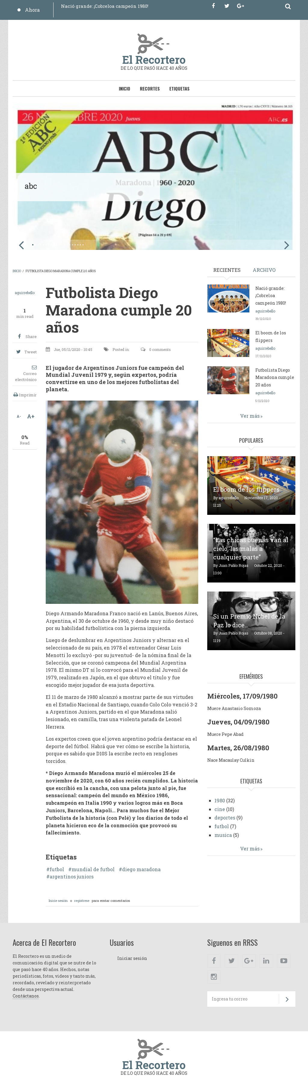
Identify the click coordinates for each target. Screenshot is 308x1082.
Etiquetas (179, 88)
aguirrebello (25, 292)
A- (19, 416)
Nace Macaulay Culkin (230, 760)
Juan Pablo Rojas (233, 565)
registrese (81, 900)
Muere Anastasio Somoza (234, 708)
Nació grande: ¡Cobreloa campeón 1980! (104, 6)
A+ (31, 416)
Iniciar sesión (132, 958)
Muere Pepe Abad (225, 734)
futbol (57, 869)
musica (223, 835)
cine (219, 809)
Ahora (32, 10)
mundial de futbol (93, 869)
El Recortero (154, 59)
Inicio (124, 88)
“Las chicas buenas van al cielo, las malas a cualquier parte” (250, 548)
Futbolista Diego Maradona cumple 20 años (274, 377)
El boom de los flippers (246, 489)
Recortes (150, 88)
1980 (219, 800)
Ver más (250, 416)
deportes (224, 817)
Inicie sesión (58, 900)
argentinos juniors (72, 877)
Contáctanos (26, 996)
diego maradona (141, 869)
